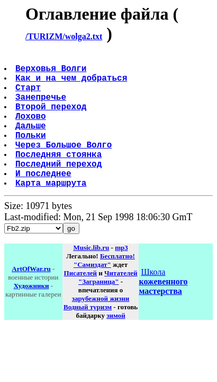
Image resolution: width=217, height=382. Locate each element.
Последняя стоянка (59, 177)
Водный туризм (88, 337)
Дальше (31, 142)
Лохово (31, 130)
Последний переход (59, 189)
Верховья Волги (51, 72)
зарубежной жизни (101, 328)
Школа (163, 311)
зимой (115, 345)
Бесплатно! (117, 286)
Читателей (120, 303)
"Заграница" (98, 311)
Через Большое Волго (64, 165)
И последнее (44, 200)
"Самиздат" (92, 294)
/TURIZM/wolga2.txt (63, 36)
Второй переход (51, 119)
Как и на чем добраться (72, 84)
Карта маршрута (51, 212)
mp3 (121, 277)
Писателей (80, 303)
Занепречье (41, 107)
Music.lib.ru (91, 277)
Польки (31, 154)
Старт (29, 95)
